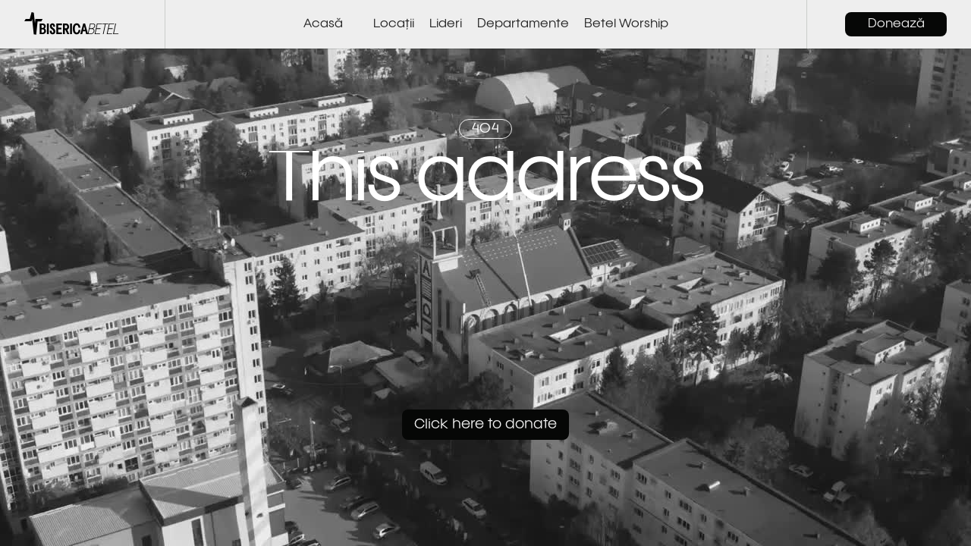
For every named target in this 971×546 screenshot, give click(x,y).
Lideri (445, 24)
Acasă (323, 24)
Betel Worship (626, 24)
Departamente (523, 24)
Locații (393, 24)
